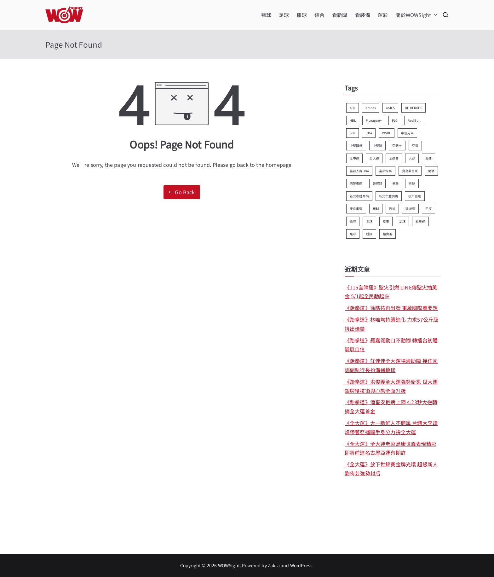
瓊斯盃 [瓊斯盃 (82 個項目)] (410, 208)
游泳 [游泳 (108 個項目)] (392, 208)
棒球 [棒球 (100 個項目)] (376, 208)
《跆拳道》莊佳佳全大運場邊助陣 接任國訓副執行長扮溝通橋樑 (391, 365)
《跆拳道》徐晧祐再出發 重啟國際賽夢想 (391, 308)
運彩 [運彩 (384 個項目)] (353, 233)
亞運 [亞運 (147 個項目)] (415, 145)
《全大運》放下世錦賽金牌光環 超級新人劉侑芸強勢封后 (391, 468)
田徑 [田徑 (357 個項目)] (428, 208)
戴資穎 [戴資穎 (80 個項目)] (377, 183)
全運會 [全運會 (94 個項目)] (394, 158)
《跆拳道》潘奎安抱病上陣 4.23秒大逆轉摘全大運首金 (391, 406)
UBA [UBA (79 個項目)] (368, 133)
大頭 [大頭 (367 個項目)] (412, 158)
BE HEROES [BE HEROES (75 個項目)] (413, 107)
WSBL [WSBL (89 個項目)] (386, 133)
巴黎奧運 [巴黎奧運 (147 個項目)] (356, 183)
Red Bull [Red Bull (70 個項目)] (414, 120)
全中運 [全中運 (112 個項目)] (354, 158)
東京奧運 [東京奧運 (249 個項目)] (356, 208)
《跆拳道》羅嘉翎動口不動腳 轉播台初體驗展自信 (391, 344)
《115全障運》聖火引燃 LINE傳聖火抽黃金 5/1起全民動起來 (391, 291)
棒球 (301, 15)
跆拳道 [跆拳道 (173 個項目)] (420, 221)
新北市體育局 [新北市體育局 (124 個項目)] (359, 196)
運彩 (383, 15)
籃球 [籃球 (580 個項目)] (353, 221)
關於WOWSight (416, 15)
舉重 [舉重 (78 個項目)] (386, 221)
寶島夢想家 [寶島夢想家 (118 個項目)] (410, 170)
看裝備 (362, 15)
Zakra (274, 565)
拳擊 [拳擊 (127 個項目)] (395, 183)
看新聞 (339, 15)
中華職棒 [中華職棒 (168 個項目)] (356, 145)
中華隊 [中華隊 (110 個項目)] (377, 145)
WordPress (301, 565)
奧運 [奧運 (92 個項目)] (428, 158)
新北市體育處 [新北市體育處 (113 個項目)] (388, 196)
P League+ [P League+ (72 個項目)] (374, 120)
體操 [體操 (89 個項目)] (369, 233)
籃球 (266, 15)
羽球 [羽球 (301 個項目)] (369, 221)
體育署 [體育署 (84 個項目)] (387, 233)
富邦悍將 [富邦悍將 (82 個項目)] (385, 170)
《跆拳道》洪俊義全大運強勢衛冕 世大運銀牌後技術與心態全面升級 (391, 386)
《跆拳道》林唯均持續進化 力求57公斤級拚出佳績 (391, 324)
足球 (284, 15)
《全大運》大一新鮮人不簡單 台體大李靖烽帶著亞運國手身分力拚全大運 (391, 427)
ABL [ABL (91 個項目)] (352, 107)
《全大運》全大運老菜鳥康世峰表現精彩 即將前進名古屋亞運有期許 (390, 448)
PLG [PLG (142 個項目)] (395, 120)
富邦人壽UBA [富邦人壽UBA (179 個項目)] (359, 170)
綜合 (319, 15)
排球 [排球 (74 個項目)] (412, 183)
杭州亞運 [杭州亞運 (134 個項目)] (414, 196)
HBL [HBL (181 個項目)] (353, 120)
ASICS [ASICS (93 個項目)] (390, 107)
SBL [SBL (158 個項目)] (352, 133)
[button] (434, 15)
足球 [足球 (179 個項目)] (402, 221)
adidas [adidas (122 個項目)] (370, 107)
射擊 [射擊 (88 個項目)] (431, 170)
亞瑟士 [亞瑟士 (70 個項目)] (397, 145)
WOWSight (229, 565)
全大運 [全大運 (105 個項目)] (374, 158)
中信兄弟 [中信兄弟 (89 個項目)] (407, 133)
